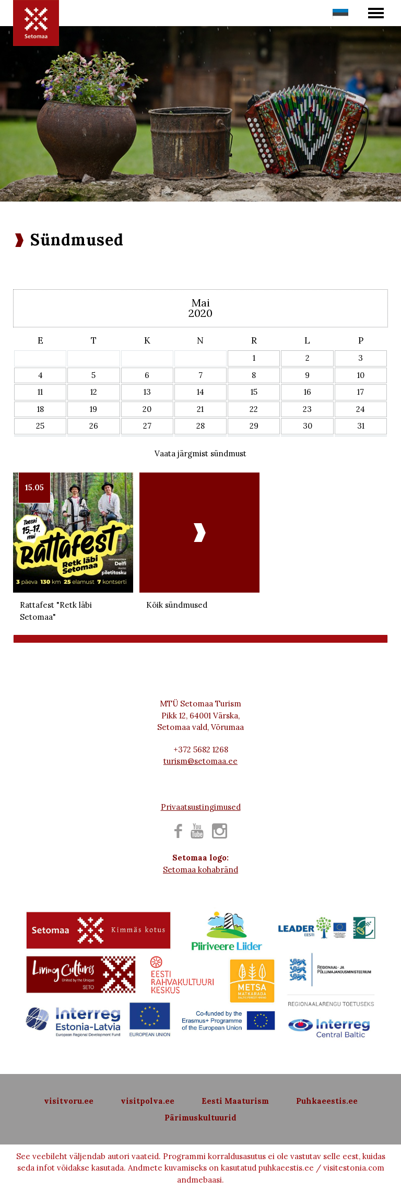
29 (254, 426)
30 (307, 426)
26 (93, 426)
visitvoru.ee (68, 1101)
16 (307, 392)
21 (200, 409)
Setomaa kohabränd (200, 870)
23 (307, 409)
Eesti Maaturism (235, 1101)
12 (93, 392)
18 (40, 409)
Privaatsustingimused (201, 807)
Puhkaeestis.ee (327, 1101)
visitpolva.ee (147, 1101)
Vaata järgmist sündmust (200, 453)
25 (40, 426)
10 (360, 375)
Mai (201, 302)
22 (254, 409)
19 (93, 409)
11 (40, 392)
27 (147, 426)
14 (200, 392)
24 (360, 409)
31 (360, 426)
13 (147, 392)
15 (254, 392)
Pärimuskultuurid (200, 1118)
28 (200, 426)
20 (147, 409)
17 (360, 392)
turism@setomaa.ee (200, 761)
